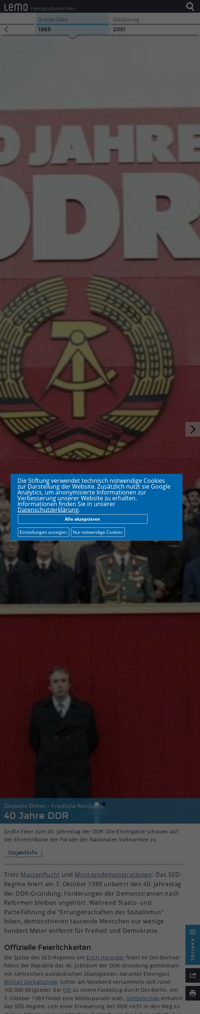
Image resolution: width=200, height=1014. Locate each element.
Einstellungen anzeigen (43, 532)
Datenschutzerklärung (48, 509)
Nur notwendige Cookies (97, 532)
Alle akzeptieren (82, 519)
